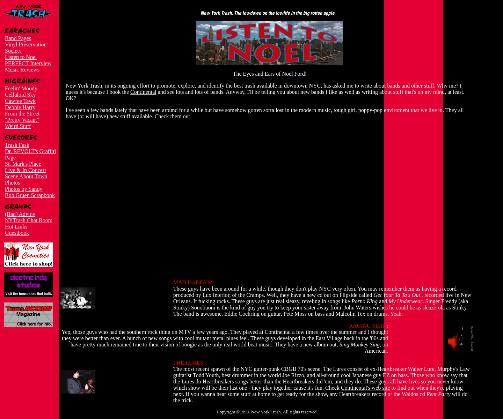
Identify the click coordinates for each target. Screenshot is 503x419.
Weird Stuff (18, 126)
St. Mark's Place (23, 164)
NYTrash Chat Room (28, 220)
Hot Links (16, 227)
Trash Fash (17, 145)
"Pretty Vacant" (22, 120)
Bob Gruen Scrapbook (30, 195)
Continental (143, 92)
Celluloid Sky (20, 95)
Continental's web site (365, 388)
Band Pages (18, 38)
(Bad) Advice (20, 214)
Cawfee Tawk (20, 101)
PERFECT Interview (28, 63)
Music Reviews (22, 70)
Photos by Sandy (24, 189)
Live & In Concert (25, 170)
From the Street (22, 114)
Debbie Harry (20, 107)
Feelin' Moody (21, 88)
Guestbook (17, 233)
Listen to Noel (21, 57)
